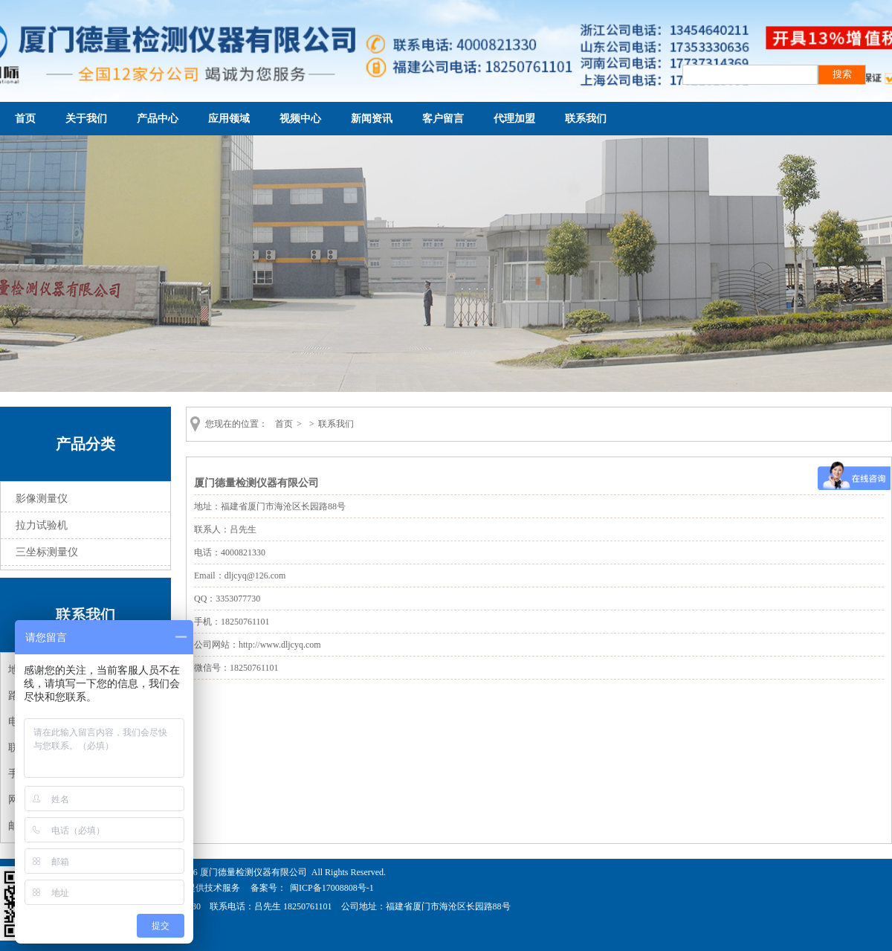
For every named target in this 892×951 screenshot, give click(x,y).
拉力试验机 (42, 525)
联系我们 (586, 118)
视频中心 (300, 118)
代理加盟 (514, 118)
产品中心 (157, 118)
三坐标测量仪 (47, 552)
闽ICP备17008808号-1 (332, 888)
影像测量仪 (42, 498)
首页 (25, 118)
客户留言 (443, 118)
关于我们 (86, 118)
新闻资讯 (371, 118)
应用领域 (229, 118)
